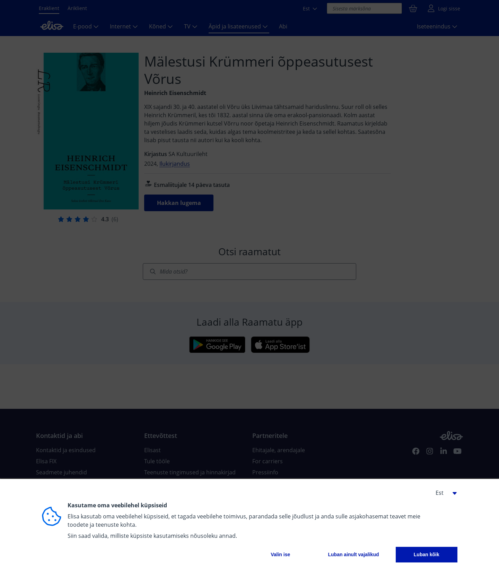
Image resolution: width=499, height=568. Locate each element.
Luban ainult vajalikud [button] (353, 554)
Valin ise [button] (280, 554)
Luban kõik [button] (426, 554)
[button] (443, 492)
